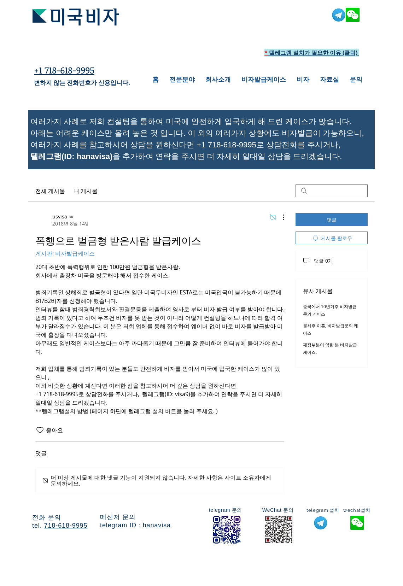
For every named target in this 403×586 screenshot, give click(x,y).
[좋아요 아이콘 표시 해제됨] (40, 430)
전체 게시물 (50, 191)
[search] (332, 190)
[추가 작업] (280, 217)
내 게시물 (86, 191)
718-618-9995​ (66, 525)
